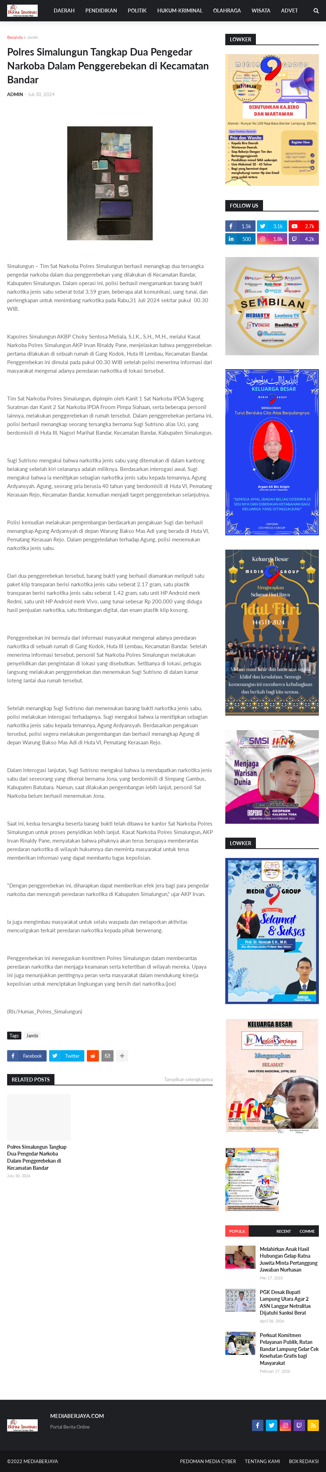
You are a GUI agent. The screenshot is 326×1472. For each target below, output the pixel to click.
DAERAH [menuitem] (64, 10)
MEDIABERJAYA (40, 1461)
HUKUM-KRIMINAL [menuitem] (180, 10)
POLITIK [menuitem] (137, 10)
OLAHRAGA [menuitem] (227, 10)
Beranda (15, 37)
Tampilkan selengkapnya (188, 1079)
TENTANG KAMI (262, 1461)
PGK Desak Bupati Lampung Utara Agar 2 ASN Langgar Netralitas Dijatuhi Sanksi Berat (285, 1302)
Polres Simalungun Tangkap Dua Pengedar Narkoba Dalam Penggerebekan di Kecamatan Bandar (37, 1157)
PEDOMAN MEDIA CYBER (208, 1461)
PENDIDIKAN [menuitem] (101, 10)
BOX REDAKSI (304, 1461)
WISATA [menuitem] (261, 10)
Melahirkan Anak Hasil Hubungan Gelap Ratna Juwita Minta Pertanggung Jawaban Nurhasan (288, 1259)
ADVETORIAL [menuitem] (296, 10)
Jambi (32, 37)
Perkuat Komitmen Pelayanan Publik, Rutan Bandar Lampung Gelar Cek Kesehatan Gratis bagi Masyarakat (289, 1349)
